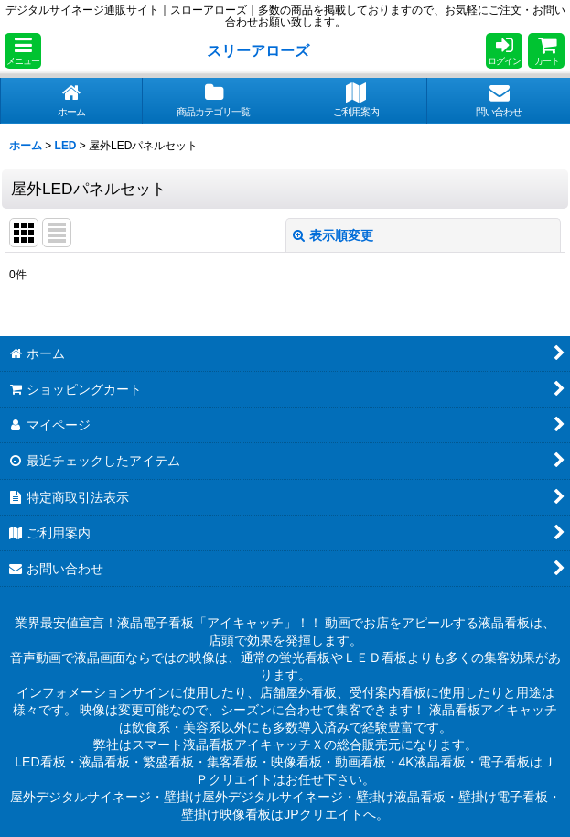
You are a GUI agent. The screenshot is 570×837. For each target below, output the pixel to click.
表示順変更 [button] (333, 235)
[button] (23, 51)
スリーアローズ (258, 50)
